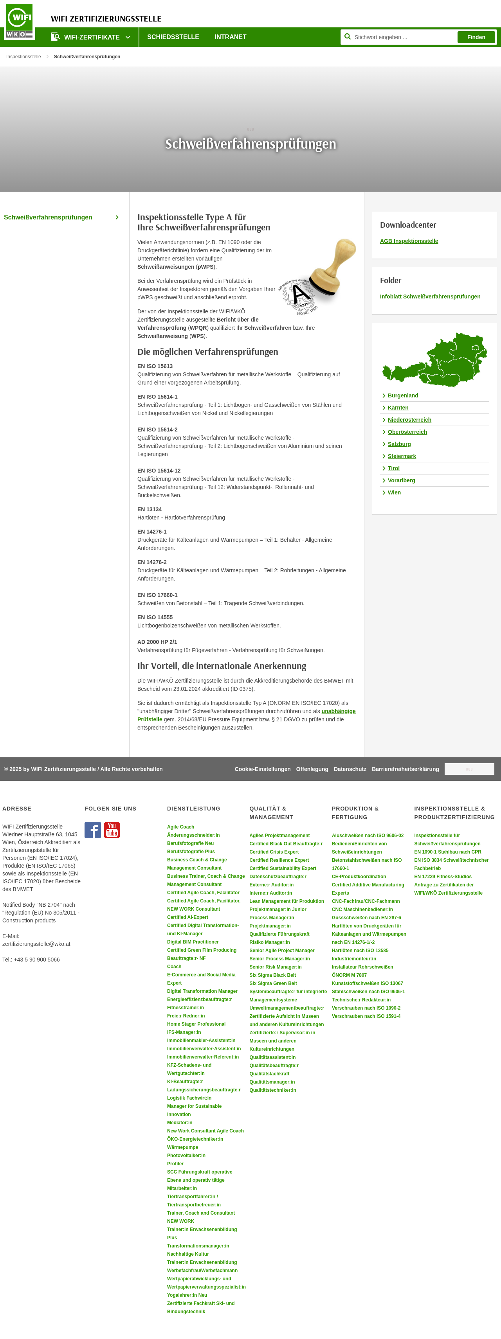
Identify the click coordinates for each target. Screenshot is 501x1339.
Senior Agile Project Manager (281, 950)
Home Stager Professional (196, 1024)
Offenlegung (312, 769)
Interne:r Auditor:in (270, 893)
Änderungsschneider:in (193, 835)
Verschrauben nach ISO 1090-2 (366, 1008)
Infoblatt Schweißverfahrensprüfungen (430, 296)
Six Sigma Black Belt (272, 975)
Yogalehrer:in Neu (187, 1295)
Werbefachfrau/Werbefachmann (202, 1270)
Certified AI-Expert (187, 917)
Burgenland (403, 395)
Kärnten (398, 407)
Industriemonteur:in (354, 959)
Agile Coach (180, 827)
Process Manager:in (271, 917)
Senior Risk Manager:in (275, 967)
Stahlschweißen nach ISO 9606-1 (368, 991)
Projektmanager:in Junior (277, 909)
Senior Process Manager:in (279, 959)
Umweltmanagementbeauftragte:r (286, 1008)
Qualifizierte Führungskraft (279, 934)
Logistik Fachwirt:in (189, 1098)
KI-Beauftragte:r (185, 1081)
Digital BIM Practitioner (193, 942)
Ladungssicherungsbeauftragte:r (204, 1090)
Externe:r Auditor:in (271, 885)
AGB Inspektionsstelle (409, 241)
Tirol (394, 468)
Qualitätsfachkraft (269, 1074)
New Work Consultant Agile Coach (205, 1131)
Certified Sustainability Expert (282, 868)
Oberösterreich (407, 432)
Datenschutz (350, 769)
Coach (174, 966)
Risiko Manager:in (269, 942)
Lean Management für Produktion (286, 901)
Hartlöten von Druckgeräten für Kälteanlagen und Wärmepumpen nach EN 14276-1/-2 (369, 934)
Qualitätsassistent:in (272, 1057)
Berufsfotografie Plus (191, 851)
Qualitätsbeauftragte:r (273, 1065)
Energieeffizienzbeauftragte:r (199, 999)
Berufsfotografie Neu (190, 843)
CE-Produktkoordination (359, 876)
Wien (394, 492)
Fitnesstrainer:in (185, 1007)
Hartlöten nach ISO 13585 (360, 950)
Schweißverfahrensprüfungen (48, 217)
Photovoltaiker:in (186, 1155)
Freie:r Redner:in (186, 1016)
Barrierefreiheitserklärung (405, 769)
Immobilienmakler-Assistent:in (201, 1040)
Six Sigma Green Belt (273, 983)
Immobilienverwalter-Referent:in (203, 1057)
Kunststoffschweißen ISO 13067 (367, 983)
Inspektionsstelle (23, 56)
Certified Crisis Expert (274, 852)
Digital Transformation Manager (202, 991)
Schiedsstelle (173, 37)
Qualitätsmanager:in (272, 1082)
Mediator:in (180, 1122)
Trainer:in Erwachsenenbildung (202, 1262)
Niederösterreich (409, 420)
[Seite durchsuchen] (419, 37)
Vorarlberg (401, 480)
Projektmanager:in (269, 926)
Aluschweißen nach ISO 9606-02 (368, 835)
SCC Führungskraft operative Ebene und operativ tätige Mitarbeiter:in (199, 1180)
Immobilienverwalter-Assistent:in (204, 1048)
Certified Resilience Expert (279, 860)
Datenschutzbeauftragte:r (277, 876)
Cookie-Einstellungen (263, 769)
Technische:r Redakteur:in (361, 1000)
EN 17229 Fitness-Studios (443, 876)
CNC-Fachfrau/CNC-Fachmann (366, 901)
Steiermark (402, 456)
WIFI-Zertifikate (86, 36)
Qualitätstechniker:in (272, 1090)
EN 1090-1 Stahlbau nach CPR (447, 852)
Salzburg (399, 444)
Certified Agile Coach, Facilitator (203, 892)
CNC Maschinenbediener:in (362, 909)
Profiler (175, 1163)
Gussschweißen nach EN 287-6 (366, 917)
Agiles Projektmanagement (279, 835)
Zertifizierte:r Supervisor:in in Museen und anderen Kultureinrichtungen (282, 1041)
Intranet (231, 37)
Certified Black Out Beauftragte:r (286, 844)
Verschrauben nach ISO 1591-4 (366, 1016)
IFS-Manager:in (184, 1032)
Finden (476, 37)
